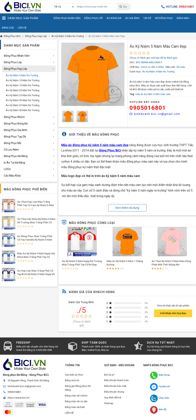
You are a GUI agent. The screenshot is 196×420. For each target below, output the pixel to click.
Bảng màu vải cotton (76, 395)
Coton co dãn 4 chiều (152, 66)
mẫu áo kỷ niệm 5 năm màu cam (153, 94)
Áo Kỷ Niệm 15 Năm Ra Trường (22, 85)
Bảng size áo (72, 380)
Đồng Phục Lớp (93, 18)
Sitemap (108, 403)
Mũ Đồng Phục (164, 18)
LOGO (7, 169)
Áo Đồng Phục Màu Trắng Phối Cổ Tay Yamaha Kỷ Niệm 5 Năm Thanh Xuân (34, 240)
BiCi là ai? (109, 374)
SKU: (132, 62)
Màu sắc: (171, 66)
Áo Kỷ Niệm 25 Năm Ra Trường (22, 95)
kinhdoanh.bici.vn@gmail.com (155, 114)
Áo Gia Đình (132, 18)
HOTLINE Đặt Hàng (145, 102)
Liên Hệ (22, 27)
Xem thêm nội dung (127, 207)
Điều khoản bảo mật (115, 386)
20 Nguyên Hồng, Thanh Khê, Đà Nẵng (28, 380)
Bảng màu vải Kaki (75, 407)
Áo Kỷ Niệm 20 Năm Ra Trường (22, 90)
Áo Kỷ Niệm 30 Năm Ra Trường (22, 100)
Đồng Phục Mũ (12, 143)
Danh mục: (135, 71)
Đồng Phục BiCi (12, 36)
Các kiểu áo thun (74, 374)
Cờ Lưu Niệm (11, 149)
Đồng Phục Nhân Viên (67, 18)
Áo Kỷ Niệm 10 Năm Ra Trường (22, 80)
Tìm (123, 6)
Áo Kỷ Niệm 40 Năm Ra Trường (22, 110)
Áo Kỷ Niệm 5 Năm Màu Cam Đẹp (106, 36)
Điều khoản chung (114, 392)
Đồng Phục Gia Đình (15, 130)
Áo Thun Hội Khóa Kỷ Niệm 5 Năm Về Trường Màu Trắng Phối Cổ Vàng (36, 222)
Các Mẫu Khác (12, 175)
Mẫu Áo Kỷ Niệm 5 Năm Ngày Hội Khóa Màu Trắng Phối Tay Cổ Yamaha (36, 257)
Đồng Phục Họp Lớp (36, 36)
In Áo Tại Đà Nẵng (14, 162)
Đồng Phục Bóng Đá (16, 123)
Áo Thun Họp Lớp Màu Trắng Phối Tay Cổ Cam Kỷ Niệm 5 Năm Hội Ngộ (35, 205)
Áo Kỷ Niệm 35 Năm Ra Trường (22, 105)
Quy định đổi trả (112, 397)
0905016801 (148, 107)
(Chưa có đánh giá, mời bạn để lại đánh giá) (153, 57)
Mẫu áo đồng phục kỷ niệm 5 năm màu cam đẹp (94, 145)
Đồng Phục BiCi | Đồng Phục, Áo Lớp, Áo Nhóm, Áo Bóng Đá (24, 6)
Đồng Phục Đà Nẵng (16, 156)
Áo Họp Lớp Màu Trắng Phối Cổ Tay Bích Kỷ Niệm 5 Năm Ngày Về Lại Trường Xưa (36, 274)
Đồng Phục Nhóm (14, 117)
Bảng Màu (183, 18)
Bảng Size (8, 27)
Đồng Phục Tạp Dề (15, 136)
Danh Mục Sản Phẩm (20, 18)
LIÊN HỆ (69, 413)
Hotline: (177, 6)
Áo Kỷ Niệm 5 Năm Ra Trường (67, 36)
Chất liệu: (135, 66)
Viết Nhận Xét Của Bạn (173, 313)
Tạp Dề (147, 18)
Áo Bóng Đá (114, 18)
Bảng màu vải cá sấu (76, 401)
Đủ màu (181, 66)
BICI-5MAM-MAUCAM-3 (149, 62)
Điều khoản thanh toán (116, 380)
